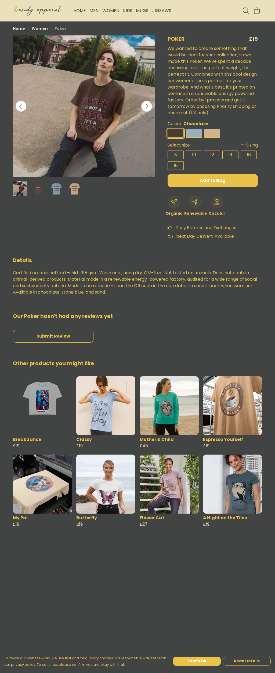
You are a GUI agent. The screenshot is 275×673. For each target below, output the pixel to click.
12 (212, 155)
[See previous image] (21, 106)
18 (176, 165)
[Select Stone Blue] (194, 133)
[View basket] (256, 10)
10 (194, 155)
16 (249, 155)
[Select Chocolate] (176, 133)
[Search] (246, 10)
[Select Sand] (212, 133)
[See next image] (146, 106)
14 (230, 155)
